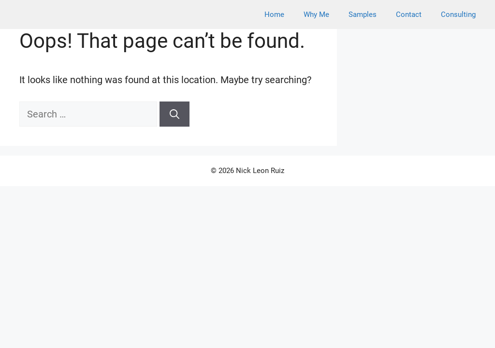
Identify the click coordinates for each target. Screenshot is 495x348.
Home (274, 14)
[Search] (174, 114)
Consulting (458, 14)
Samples (363, 14)
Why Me (316, 14)
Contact (409, 14)
